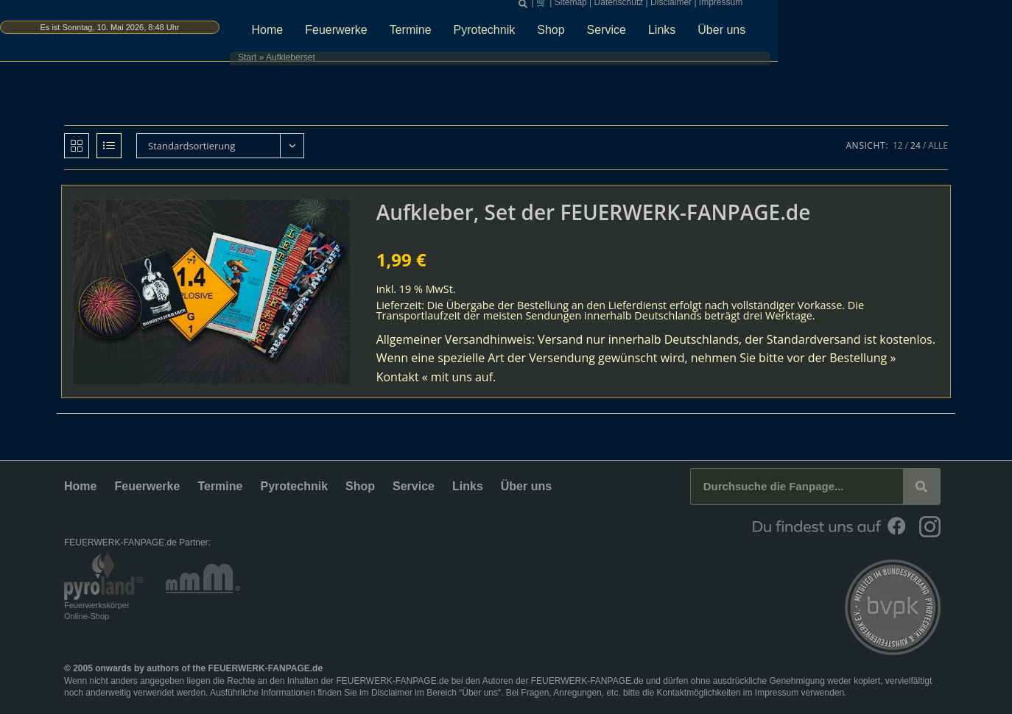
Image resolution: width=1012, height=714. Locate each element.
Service (738, 34)
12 (898, 145)
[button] (660, 8)
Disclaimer (808, 7)
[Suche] (921, 486)
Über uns (854, 34)
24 (915, 145)
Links (793, 34)
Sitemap (707, 7)
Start (341, 62)
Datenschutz (755, 7)
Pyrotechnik (616, 34)
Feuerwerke (468, 34)
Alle (938, 145)
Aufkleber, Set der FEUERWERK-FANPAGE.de (593, 212)
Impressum (857, 7)
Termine (542, 34)
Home (399, 34)
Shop (683, 34)
